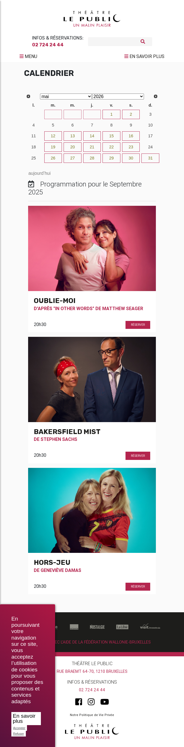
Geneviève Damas (61, 572)
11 (33, 138)
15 (111, 138)
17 (150, 138)
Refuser (18, 733)
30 (92, 116)
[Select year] (118, 99)
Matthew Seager (122, 310)
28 (53, 116)
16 (131, 138)
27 (33, 116)
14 (92, 138)
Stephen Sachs (59, 441)
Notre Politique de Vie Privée (92, 717)
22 (111, 149)
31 (150, 160)
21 (92, 149)
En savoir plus (24, 718)
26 (53, 160)
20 (72, 149)
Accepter (19, 728)
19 (53, 149)
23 (131, 149)
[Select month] (66, 99)
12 (53, 138)
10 (150, 127)
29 (72, 116)
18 (33, 149)
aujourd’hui (39, 175)
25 (33, 160)
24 (150, 149)
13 (72, 138)
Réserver (138, 327)
